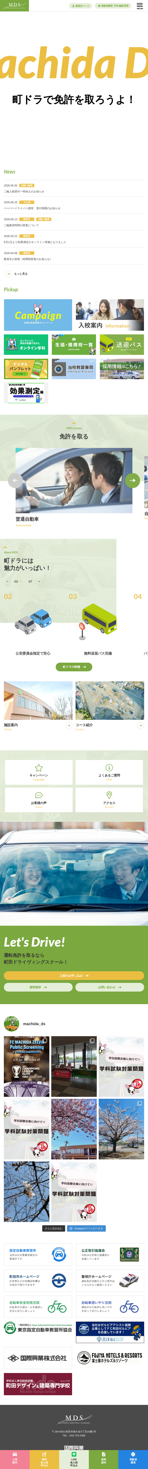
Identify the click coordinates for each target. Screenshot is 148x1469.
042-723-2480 (77, 1435)
